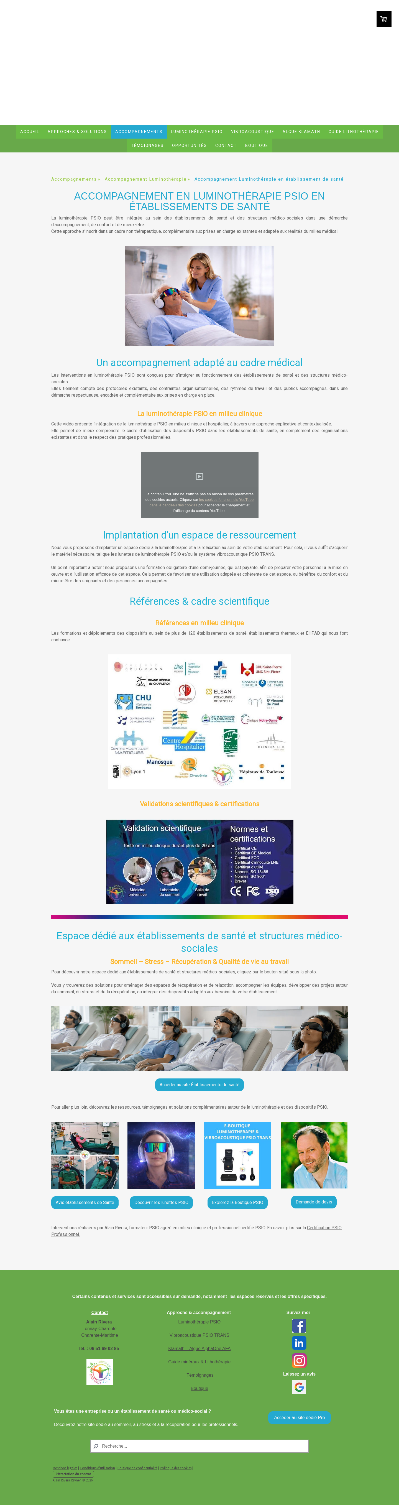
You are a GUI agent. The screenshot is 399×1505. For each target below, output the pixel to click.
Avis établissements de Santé (85, 1202)
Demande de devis (314, 1202)
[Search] (199, 1446)
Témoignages (147, 145)
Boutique (256, 145)
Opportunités (189, 145)
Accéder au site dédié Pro (299, 1417)
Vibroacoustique (252, 131)
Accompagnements (139, 131)
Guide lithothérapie (354, 131)
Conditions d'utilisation (97, 1468)
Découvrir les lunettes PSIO (161, 1202)
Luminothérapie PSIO (197, 131)
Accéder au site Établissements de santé (199, 1084)
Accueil (29, 131)
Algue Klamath (301, 131)
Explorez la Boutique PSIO (237, 1202)
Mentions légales (65, 1468)
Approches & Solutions (77, 131)
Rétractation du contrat (73, 1474)
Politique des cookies (175, 1468)
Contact (226, 145)
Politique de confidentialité (137, 1468)
